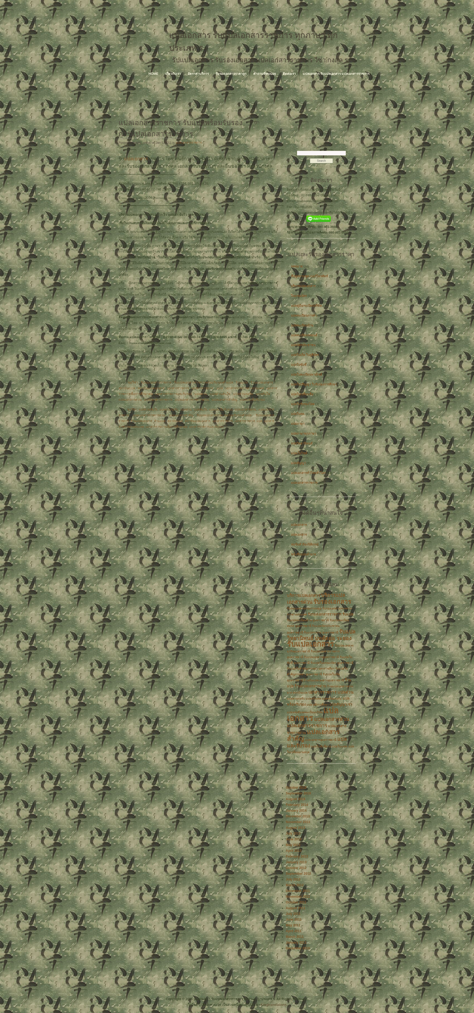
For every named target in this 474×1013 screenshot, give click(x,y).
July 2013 (293, 833)
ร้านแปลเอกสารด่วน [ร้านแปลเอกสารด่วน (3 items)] (310, 686)
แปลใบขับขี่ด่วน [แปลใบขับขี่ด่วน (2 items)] (321, 746)
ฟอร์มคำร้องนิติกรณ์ (305, 544)
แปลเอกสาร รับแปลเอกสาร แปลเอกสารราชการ (336, 74)
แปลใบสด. (298, 414)
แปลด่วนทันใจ (220, 394)
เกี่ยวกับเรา (173, 74)
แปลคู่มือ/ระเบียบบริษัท (306, 305)
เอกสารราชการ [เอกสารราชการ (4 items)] (322, 692)
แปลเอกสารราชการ (189, 142)
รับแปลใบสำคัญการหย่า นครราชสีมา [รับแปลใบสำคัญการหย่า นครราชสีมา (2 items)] (310, 668)
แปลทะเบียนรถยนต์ (304, 335)
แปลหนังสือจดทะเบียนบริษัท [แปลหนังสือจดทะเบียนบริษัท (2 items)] (304, 712)
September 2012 (298, 874)
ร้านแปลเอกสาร (262, 382)
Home (153, 74)
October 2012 (296, 868)
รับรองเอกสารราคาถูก (231, 74)
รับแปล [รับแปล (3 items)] (347, 614)
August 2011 (295, 908)
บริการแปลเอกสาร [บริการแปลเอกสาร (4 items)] (303, 595)
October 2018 (296, 788)
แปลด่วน (201, 394)
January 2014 (296, 810)
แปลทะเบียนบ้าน (302, 325)
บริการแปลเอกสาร (303, 286)
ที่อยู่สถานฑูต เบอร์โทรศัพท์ (309, 276)
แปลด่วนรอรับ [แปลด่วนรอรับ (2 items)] (296, 698)
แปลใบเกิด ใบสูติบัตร (305, 355)
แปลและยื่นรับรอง (252, 400)
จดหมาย (297, 266)
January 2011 (296, 942)
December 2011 (298, 891)
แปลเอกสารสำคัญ (224, 400)
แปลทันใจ (263, 394)
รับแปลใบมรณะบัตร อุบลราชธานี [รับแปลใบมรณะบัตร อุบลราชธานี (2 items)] (331, 662)
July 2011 (293, 914)
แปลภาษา (297, 423)
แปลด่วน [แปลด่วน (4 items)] (345, 692)
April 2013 (293, 851)
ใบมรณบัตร (299, 296)
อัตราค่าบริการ (198, 74)
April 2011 (293, 931)
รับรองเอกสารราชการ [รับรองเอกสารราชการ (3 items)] (324, 614)
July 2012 (293, 879)
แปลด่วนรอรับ (243, 394)
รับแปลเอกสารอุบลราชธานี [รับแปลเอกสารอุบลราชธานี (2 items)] (321, 657)
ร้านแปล (242, 382)
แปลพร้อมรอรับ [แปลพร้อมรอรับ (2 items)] (331, 698)
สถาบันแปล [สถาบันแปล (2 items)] (300, 692)
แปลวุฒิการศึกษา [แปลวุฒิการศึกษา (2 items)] (318, 704)
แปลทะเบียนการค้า (304, 315)
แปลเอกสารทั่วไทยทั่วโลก (308, 473)
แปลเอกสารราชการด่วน (192, 400)
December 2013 (298, 816)
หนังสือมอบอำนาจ (303, 554)
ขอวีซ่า (133, 382)
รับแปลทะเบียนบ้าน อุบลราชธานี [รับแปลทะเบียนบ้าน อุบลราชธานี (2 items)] (308, 620)
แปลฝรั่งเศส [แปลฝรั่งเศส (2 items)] (313, 698)
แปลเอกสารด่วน (130, 400)
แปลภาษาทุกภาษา (303, 433)
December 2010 (298, 948)
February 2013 (297, 856)
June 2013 (294, 839)
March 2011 (295, 937)
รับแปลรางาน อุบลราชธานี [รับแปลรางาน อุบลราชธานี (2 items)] (321, 632)
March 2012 (295, 885)
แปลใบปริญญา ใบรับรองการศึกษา (314, 384)
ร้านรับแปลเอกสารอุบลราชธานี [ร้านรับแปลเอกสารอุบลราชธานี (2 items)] (324, 680)
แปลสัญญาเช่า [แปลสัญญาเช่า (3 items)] (340, 704)
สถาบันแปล (127, 388)
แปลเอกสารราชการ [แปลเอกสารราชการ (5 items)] (307, 725)
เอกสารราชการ (178, 388)
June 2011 (294, 919)
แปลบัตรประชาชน (303, 345)
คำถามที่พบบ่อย (264, 74)
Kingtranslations (274, 1005)
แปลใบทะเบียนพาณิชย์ (306, 374)
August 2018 (295, 799)
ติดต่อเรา (289, 74)
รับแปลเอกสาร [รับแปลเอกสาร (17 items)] (310, 644)
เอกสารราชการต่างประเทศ (245, 388)
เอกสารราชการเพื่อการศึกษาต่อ (166, 426)
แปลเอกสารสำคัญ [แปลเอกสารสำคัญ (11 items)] (313, 735)
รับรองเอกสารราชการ (156, 382)
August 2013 (295, 828)
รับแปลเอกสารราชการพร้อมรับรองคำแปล (203, 382)
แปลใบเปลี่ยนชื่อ (302, 394)
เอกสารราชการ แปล (207, 388)
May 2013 (293, 845)
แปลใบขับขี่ (299, 364)
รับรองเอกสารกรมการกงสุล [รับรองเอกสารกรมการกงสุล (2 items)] (304, 608)
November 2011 (298, 897)
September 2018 (298, 793)
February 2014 (297, 805)
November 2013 (298, 822)
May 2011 (293, 925)
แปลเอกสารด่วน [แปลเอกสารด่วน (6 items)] (331, 719)
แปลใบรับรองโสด (302, 404)
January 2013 (296, 862)
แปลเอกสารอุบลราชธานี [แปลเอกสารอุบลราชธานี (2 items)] (320, 739)
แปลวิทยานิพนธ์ (302, 443)
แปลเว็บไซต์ (299, 453)
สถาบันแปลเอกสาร (151, 388)
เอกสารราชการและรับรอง (173, 394)
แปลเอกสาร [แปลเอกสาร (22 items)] (312, 714)
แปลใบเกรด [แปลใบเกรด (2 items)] (339, 746)
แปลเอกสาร (136, 158)
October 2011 (296, 902)
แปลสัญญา (298, 463)
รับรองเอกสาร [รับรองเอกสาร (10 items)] (332, 601)
